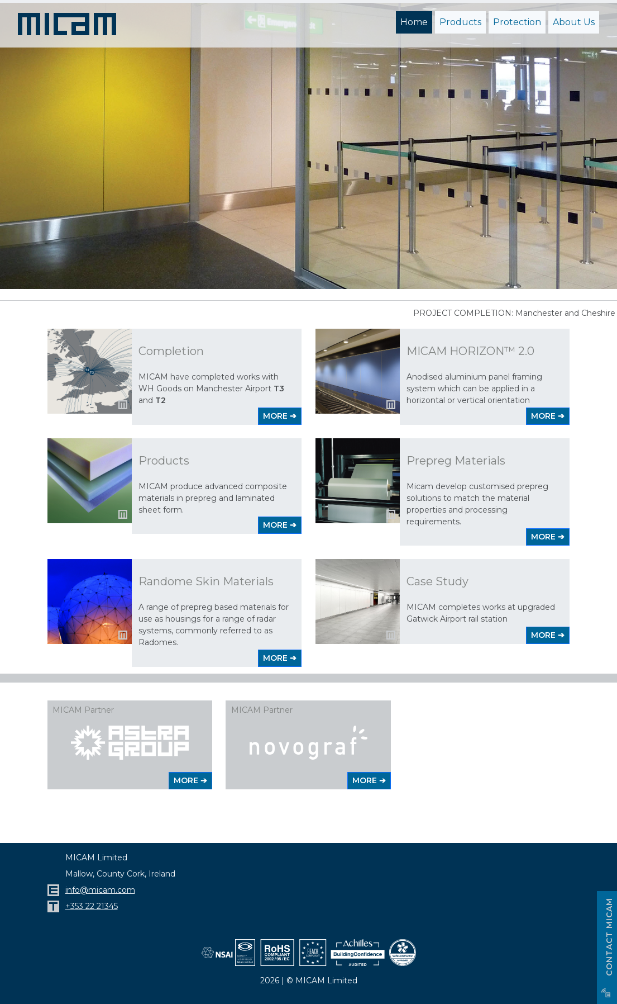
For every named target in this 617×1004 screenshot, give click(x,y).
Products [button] (460, 22)
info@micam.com (100, 889)
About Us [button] (574, 22)
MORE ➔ (279, 415)
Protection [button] (517, 22)
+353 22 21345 (91, 905)
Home (414, 22)
